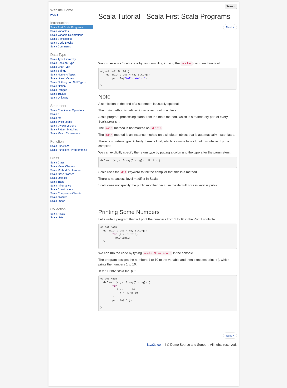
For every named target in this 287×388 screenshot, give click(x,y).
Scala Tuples (58, 93)
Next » (230, 27)
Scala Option (58, 86)
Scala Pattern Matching (64, 129)
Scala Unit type (59, 97)
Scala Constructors (61, 189)
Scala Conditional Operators (67, 110)
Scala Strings (58, 70)
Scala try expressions (63, 125)
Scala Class (57, 162)
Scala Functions (60, 146)
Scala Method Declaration (65, 170)
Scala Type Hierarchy (63, 59)
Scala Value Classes (62, 166)
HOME (54, 14)
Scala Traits (57, 181)
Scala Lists (56, 217)
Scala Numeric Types (63, 74)
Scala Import (58, 200)
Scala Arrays (58, 213)
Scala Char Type (60, 66)
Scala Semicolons (61, 38)
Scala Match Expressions (65, 133)
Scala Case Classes (62, 174)
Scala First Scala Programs (66, 27)
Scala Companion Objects (66, 193)
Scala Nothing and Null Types (68, 82)
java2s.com (155, 345)
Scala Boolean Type (62, 63)
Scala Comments (60, 46)
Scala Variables (59, 31)
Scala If (54, 114)
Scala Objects (58, 177)
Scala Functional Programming (68, 149)
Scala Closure (58, 197)
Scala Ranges (58, 89)
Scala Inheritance (60, 185)
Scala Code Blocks (61, 42)
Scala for (55, 117)
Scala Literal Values (62, 78)
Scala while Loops (61, 121)
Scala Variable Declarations (66, 34)
